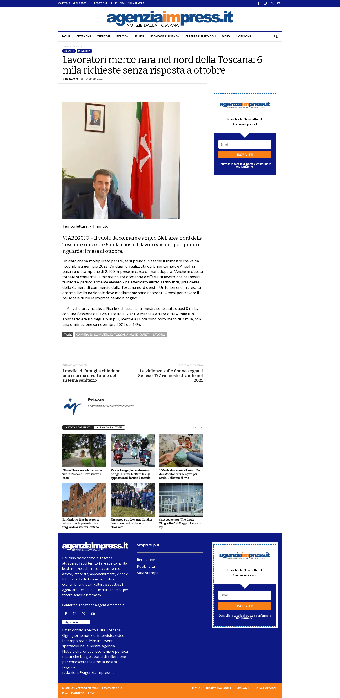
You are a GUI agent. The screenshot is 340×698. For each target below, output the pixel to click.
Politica (122, 36)
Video (226, 36)
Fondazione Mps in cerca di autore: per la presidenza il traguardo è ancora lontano (80, 523)
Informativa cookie (218, 687)
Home (66, 36)
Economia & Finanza (164, 36)
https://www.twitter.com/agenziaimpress (111, 405)
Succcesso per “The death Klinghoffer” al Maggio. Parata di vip (180, 523)
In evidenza (84, 51)
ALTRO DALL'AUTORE (109, 427)
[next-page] (201, 427)
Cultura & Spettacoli (200, 36)
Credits (92, 693)
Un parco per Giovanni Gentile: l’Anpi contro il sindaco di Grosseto (131, 523)
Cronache (83, 36)
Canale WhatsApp (266, 687)
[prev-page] (195, 427)
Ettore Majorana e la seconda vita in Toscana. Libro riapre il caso (82, 474)
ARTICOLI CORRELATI (78, 427)
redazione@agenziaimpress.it (101, 605)
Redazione (100, 3)
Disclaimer (243, 687)
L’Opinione (243, 36)
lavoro (159, 335)
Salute (139, 36)
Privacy (195, 687)
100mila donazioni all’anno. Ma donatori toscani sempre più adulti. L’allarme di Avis (179, 474)
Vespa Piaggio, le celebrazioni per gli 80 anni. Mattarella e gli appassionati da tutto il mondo (131, 474)
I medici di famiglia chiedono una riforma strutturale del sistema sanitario (91, 376)
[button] (275, 36)
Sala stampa (136, 3)
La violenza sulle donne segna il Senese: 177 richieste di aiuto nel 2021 (170, 376)
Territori (103, 36)
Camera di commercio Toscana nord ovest (112, 335)
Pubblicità (118, 3)
